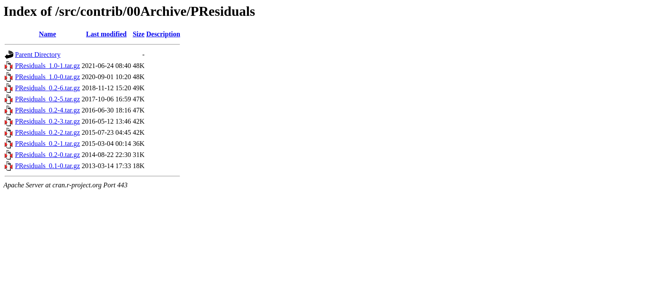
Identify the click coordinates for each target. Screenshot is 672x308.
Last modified (106, 34)
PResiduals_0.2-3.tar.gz (47, 121)
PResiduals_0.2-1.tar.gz (47, 143)
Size (139, 34)
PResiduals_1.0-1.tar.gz (47, 65)
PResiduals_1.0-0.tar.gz (47, 76)
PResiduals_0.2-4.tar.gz (47, 110)
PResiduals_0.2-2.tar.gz (47, 132)
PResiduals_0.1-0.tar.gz (47, 165)
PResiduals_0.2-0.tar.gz (47, 154)
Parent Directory (37, 54)
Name (47, 34)
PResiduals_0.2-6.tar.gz (47, 88)
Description (163, 34)
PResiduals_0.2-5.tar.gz (47, 99)
